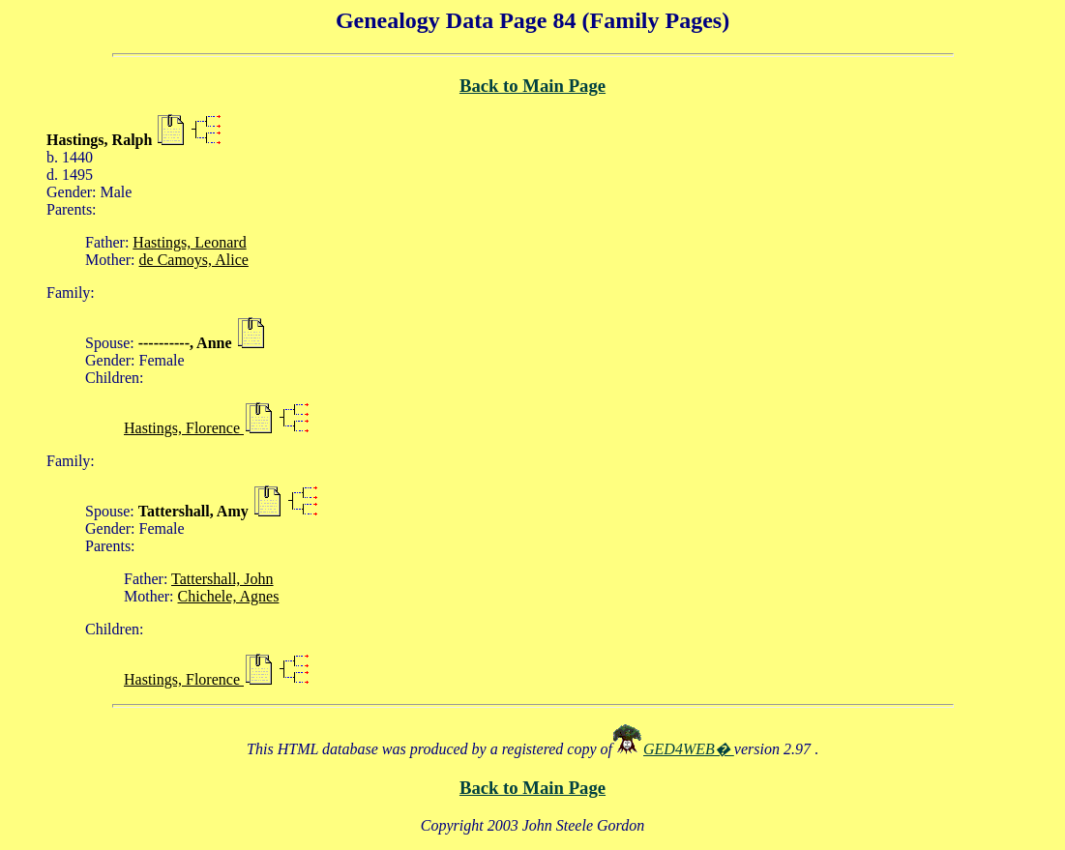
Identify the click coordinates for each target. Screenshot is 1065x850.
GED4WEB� (688, 749)
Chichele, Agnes (229, 596)
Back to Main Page (532, 85)
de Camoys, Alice (194, 259)
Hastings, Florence (184, 428)
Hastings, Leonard (189, 242)
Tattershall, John (222, 579)
